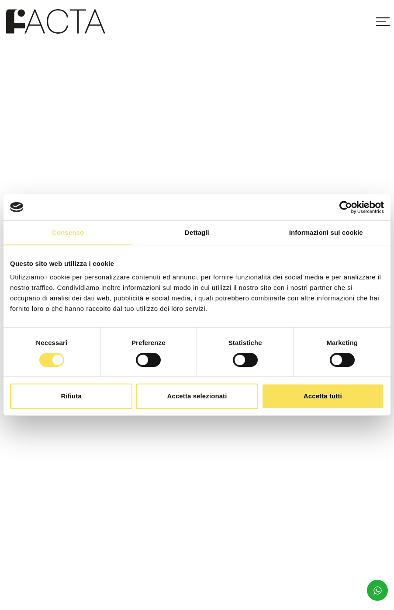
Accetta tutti (323, 396)
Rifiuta (71, 396)
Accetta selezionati (197, 396)
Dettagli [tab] (197, 232)
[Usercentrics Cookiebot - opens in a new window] (346, 207)
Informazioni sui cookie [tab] (326, 232)
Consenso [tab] (68, 232)
